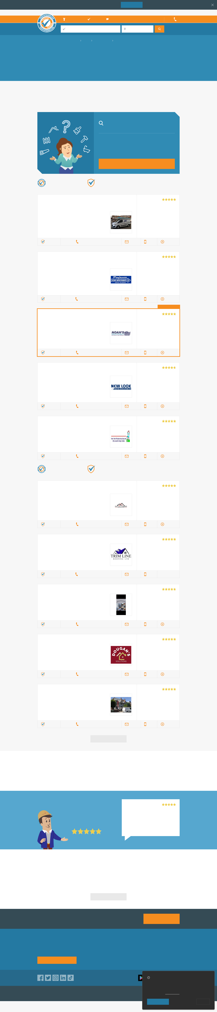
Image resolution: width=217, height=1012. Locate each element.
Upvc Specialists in (60, 869)
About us (86, 947)
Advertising (138, 947)
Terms (110, 958)
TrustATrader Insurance (105, 993)
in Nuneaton (108, 771)
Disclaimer (162, 953)
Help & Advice (89, 953)
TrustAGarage (75, 993)
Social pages (139, 958)
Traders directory (116, 953)
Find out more (139, 187)
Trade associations (117, 947)
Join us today (161, 918)
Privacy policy (164, 947)
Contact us (137, 953)
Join (132, 4)
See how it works (56, 960)
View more (109, 738)
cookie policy (172, 993)
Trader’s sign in (172, 12)
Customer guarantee (168, 958)
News (84, 958)
